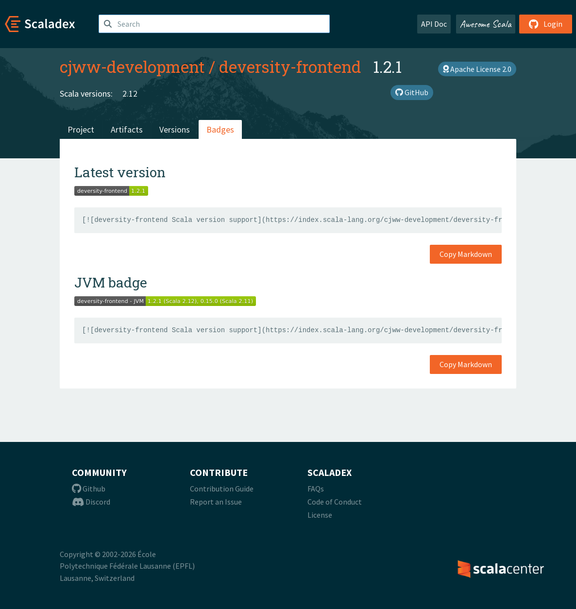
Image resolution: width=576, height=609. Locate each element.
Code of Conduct (334, 502)
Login (545, 24)
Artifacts (127, 129)
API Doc (434, 24)
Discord (91, 502)
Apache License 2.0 (477, 69)
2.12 (129, 93)
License (319, 515)
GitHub (411, 92)
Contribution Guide (222, 488)
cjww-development (132, 66)
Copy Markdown (466, 254)
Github (88, 488)
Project (81, 129)
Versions (174, 129)
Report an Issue (216, 502)
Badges (220, 129)
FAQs (315, 488)
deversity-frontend (290, 66)
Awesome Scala (485, 23)
